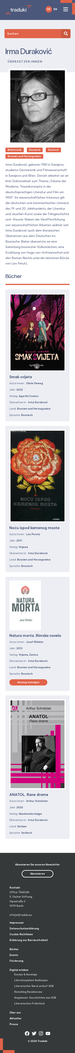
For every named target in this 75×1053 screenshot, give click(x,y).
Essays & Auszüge (25, 974)
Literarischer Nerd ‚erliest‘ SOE (34, 986)
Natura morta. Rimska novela (35, 635)
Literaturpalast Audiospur (31, 980)
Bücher (14, 949)
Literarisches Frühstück (29, 1003)
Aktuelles (15, 1018)
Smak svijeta (20, 377)
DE (48, 9)
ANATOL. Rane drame (28, 794)
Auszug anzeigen (28, 682)
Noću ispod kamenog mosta (34, 527)
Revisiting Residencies (28, 991)
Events (14, 955)
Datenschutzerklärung (24, 928)
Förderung (16, 960)
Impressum (17, 922)
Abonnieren (37, 873)
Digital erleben (19, 969)
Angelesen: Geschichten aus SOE (35, 997)
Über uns (15, 1012)
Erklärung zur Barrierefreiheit (29, 940)
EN (55, 9)
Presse (14, 1024)
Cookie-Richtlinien (21, 934)
